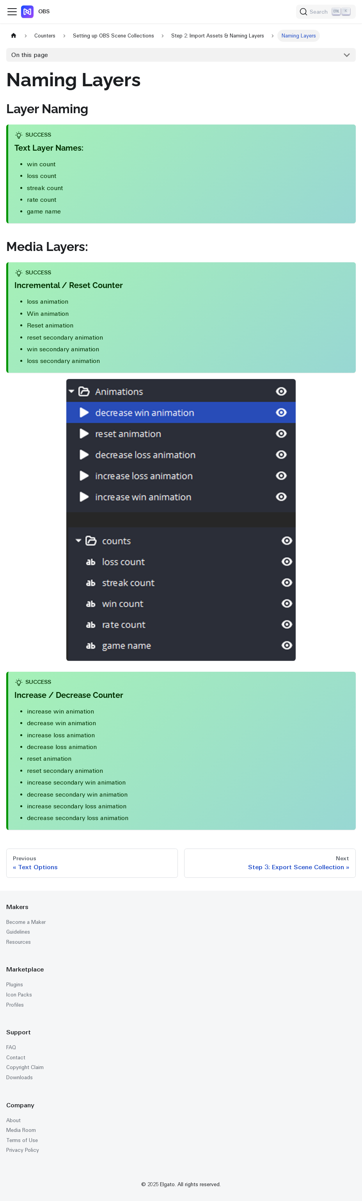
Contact (15, 1057)
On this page (29, 55)
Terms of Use (22, 1140)
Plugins (14, 984)
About (13, 1120)
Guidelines (18, 932)
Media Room (21, 1130)
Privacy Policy (22, 1150)
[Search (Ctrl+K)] (326, 12)
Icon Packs (19, 995)
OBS (44, 11)
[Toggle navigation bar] (12, 12)
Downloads (19, 1077)
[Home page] (13, 36)
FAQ (11, 1047)
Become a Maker (26, 922)
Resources (18, 942)
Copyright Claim (25, 1067)
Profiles (15, 1005)
